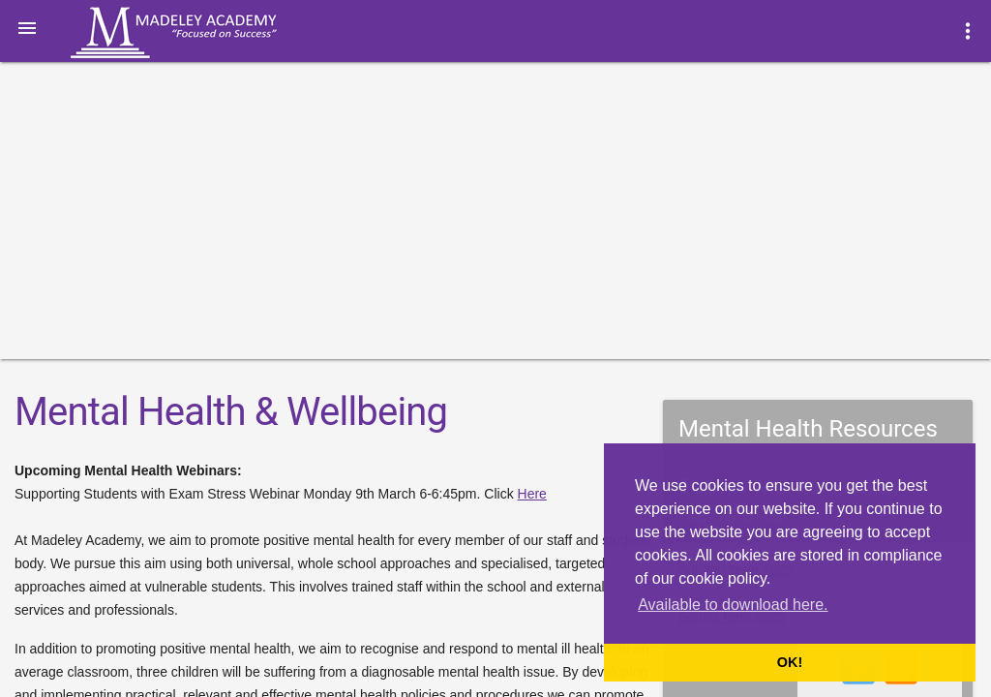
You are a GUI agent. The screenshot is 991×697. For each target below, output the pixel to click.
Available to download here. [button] (732, 604)
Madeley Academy (200, 33)
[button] (27, 27)
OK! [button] (789, 662)
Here (532, 493)
